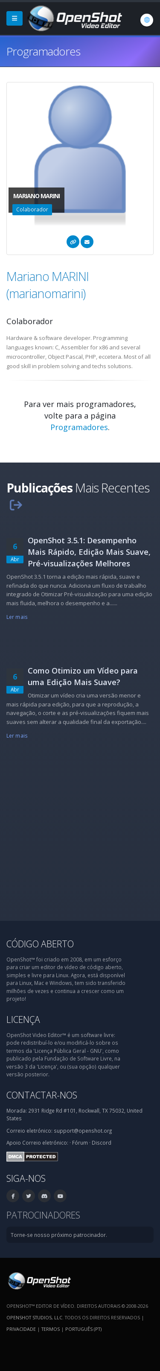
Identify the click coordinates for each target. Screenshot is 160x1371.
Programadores (79, 427)
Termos (50, 1329)
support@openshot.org (83, 1130)
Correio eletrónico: (45, 1142)
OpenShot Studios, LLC (34, 1317)
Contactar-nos (41, 1095)
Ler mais (17, 616)
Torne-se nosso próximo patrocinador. (59, 1234)
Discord (101, 1142)
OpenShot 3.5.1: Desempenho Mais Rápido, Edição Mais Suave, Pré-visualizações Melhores (89, 551)
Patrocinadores (43, 1215)
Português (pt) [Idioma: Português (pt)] (83, 1329)
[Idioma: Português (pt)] (146, 20)
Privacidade (21, 1329)
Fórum (80, 1142)
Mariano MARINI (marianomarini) (47, 285)
